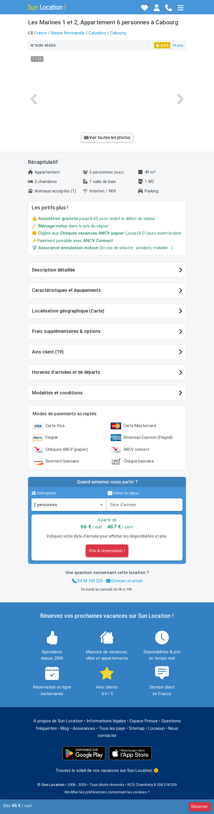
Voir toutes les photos (107, 137)
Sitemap (137, 728)
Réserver (199, 806)
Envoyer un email (124, 581)
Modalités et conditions (57, 393)
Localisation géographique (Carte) (68, 311)
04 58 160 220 (87, 581)
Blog (65, 728)
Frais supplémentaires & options (66, 331)
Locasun (156, 728)
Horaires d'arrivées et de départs (66, 372)
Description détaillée (53, 270)
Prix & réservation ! (107, 550)
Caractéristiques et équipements (66, 290)
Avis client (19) (48, 352)
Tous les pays (112, 728)
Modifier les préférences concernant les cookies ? (107, 792)
